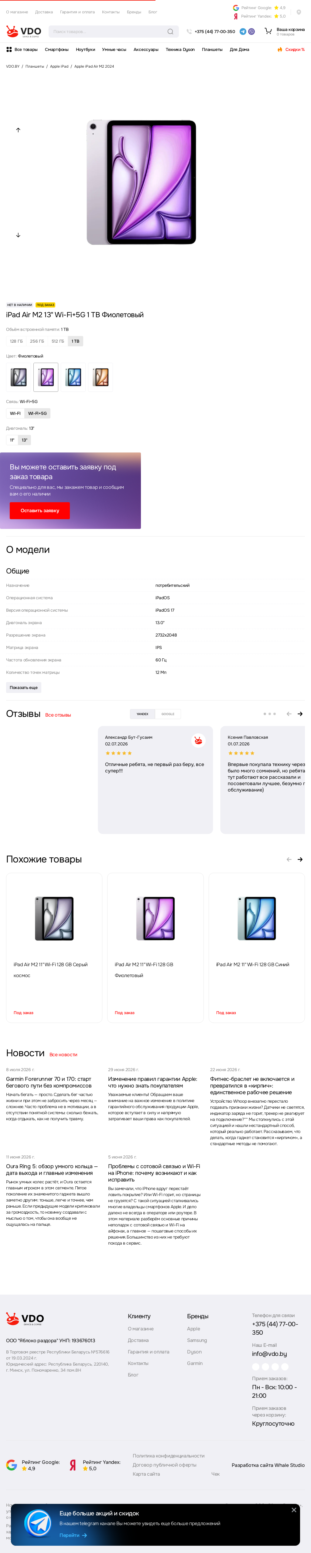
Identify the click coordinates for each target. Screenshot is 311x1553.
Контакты (111, 12)
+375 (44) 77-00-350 (275, 1325)
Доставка (44, 12)
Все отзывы (58, 715)
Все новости (63, 1054)
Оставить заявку (40, 510)
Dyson (191, 1353)
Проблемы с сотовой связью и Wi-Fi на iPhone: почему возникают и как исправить (154, 1173)
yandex (142, 714)
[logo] (23, 31)
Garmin (192, 1365)
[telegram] (243, 31)
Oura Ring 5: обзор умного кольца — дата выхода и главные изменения (52, 1169)
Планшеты (212, 49)
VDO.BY (12, 66)
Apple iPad (59, 66)
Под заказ (23, 1012)
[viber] (251, 31)
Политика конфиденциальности (168, 1454)
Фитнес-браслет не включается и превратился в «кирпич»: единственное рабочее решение (252, 1086)
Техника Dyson (180, 49)
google (168, 714)
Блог (153, 12)
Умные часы (114, 49)
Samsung (194, 1342)
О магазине (17, 12)
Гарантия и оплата (77, 12)
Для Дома (239, 49)
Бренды (134, 12)
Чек (215, 1472)
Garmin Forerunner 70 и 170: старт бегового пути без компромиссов (48, 1082)
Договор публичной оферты (164, 1463)
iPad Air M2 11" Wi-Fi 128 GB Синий (252, 964)
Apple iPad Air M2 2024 (94, 66)
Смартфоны (56, 49)
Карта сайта (146, 1472)
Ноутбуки (85, 49)
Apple (190, 1330)
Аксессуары (146, 49)
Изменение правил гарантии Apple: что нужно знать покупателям (152, 1082)
